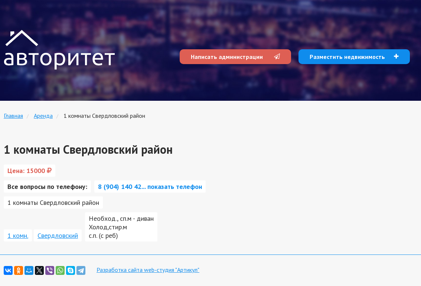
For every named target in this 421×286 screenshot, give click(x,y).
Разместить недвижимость (354, 56)
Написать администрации (235, 56)
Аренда (43, 115)
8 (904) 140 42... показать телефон (150, 186)
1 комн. (17, 235)
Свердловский (57, 235)
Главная (13, 115)
